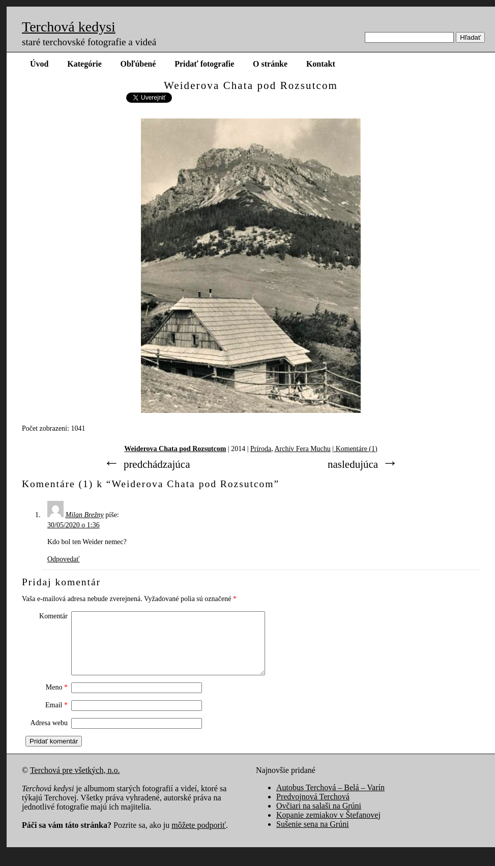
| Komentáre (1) (354, 449)
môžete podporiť (198, 837)
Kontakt (320, 63)
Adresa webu (49, 735)
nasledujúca (353, 464)
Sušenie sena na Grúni (312, 836)
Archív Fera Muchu (302, 449)
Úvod (39, 63)
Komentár (53, 616)
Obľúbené (138, 63)
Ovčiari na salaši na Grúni (318, 818)
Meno (57, 699)
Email (56, 717)
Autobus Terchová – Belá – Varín (330, 799)
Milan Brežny (85, 515)
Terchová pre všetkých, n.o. (75, 782)
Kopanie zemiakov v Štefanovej (328, 827)
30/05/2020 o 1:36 (73, 525)
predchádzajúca (157, 464)
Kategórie (84, 63)
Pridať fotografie (204, 63)
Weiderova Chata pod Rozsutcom (175, 449)
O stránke (270, 63)
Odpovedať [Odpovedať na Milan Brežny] (63, 559)
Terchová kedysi (68, 27)
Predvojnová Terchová (313, 808)
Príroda (260, 449)
